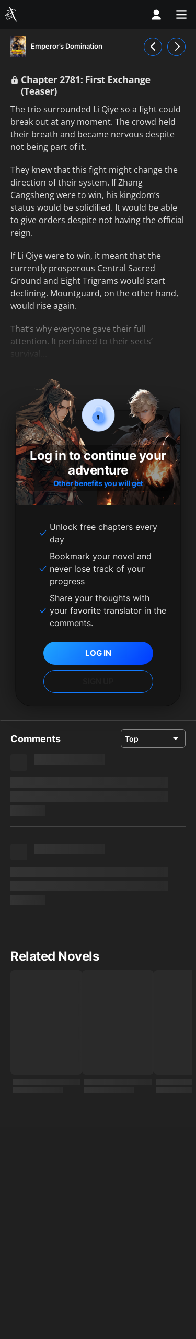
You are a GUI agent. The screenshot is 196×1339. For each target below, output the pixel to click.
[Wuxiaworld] (12, 14)
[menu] (181, 14)
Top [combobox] (132, 738)
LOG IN (98, 653)
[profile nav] (156, 14)
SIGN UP (98, 681)
